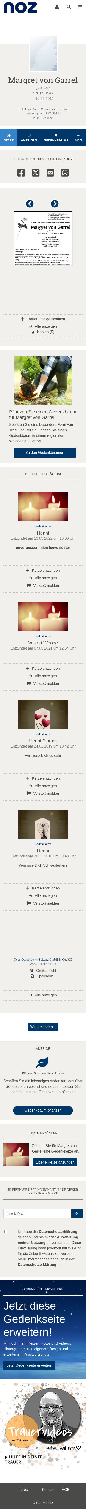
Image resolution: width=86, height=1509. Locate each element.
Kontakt (48, 1490)
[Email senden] (37, 1213)
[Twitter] (35, 172)
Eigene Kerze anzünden (55, 1162)
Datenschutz (43, 1502)
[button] (30, 206)
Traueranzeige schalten (43, 319)
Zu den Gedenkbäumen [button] (44, 452)
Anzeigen (29, 138)
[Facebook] (21, 172)
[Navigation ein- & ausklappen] (80, 6)
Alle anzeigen (43, 326)
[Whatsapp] (65, 172)
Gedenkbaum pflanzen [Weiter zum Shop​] (43, 1110)
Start (9, 138)
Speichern (42, 976)
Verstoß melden (43, 585)
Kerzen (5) (43, 332)
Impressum (26, 1490)
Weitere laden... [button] (43, 1027)
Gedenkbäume (56, 138)
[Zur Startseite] (20, 6)
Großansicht (43, 971)
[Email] (50, 172)
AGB (65, 1490)
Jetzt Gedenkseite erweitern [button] (29, 1365)
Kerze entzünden (43, 570)
